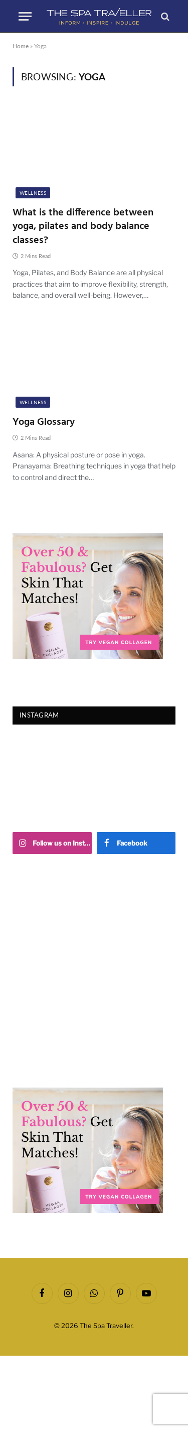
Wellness (33, 193)
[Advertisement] (94, 971)
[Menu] (25, 16)
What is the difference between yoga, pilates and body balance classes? (83, 226)
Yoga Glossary (44, 422)
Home (21, 46)
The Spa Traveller (106, 1326)
